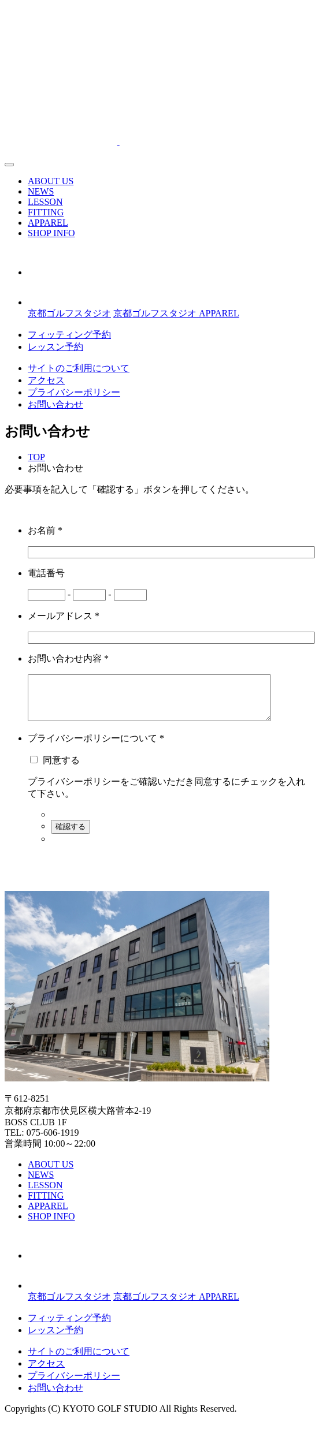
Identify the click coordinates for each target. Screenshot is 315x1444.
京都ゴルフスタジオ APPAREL (176, 313)
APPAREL (48, 222)
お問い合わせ (55, 404)
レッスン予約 (55, 347)
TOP (36, 457)
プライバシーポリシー (74, 392)
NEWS (41, 191)
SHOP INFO (51, 233)
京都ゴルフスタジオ (69, 313)
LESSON (45, 202)
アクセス (46, 380)
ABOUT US (50, 181)
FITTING (46, 212)
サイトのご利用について (78, 368)
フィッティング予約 (69, 334)
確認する (70, 835)
